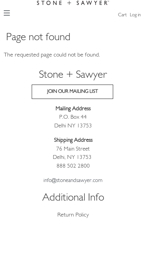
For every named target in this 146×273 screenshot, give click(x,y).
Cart (122, 15)
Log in (135, 15)
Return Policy (73, 215)
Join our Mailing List (72, 91)
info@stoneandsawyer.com (73, 181)
